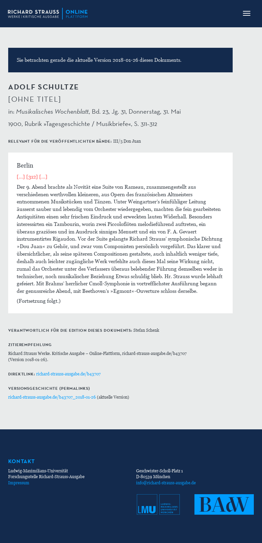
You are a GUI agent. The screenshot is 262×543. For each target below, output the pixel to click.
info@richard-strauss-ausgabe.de (166, 482)
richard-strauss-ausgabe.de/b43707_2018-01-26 (52, 397)
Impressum (18, 482)
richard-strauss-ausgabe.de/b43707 (68, 373)
